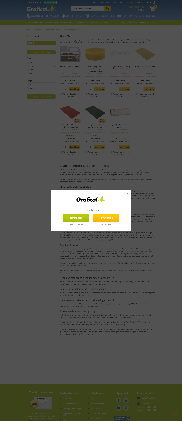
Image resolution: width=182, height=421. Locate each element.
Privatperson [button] (106, 217)
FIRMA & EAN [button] (76, 217)
